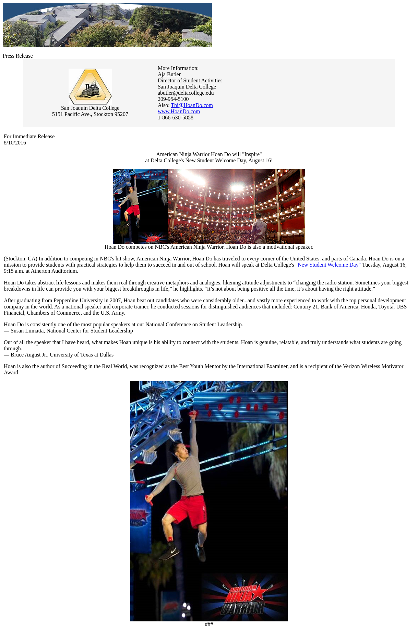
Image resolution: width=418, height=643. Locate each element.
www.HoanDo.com (179, 111)
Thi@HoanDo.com (192, 105)
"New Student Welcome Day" (328, 265)
